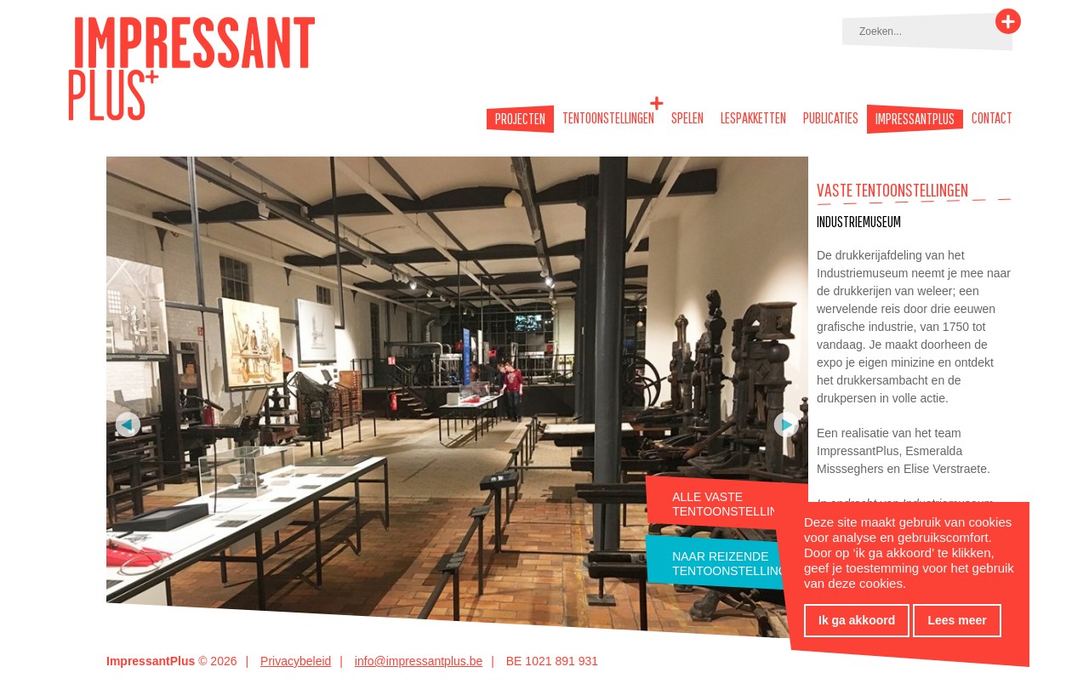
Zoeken (1008, 21)
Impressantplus (915, 119)
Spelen (687, 118)
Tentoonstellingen (608, 118)
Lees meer (956, 620)
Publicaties (830, 118)
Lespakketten (753, 118)
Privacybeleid (295, 661)
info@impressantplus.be (418, 661)
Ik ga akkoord (856, 620)
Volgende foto (786, 424)
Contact (992, 118)
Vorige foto (128, 424)
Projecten (520, 119)
